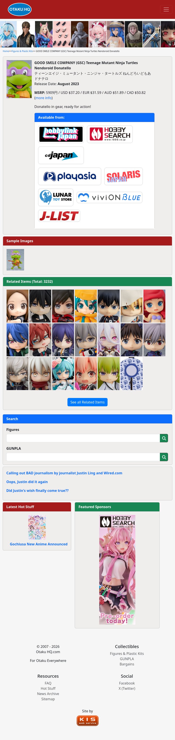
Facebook (127, 683)
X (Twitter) (127, 688)
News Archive (48, 693)
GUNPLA (13, 448)
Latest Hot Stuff (20, 506)
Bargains (127, 664)
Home (6, 51)
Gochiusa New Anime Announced (38, 544)
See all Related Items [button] (87, 402)
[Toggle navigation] (166, 9)
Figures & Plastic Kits (22, 51)
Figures (12, 429)
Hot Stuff (48, 688)
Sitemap (48, 699)
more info (43, 97)
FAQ (48, 683)
